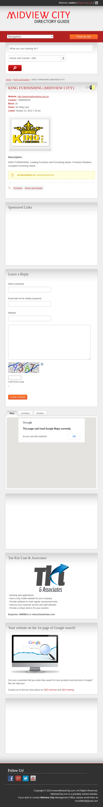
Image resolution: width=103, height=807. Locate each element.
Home (8, 80)
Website (12, 313)
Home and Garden (22, 80)
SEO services (50, 690)
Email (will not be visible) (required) (24, 298)
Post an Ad (84, 36)
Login (90, 3)
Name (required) (16, 284)
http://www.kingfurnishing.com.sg (33, 96)
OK (74, 436)
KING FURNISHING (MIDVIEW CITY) (41, 88)
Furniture (18, 188)
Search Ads (15, 68)
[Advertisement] (51, 237)
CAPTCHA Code (16, 382)
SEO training (68, 690)
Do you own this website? (35, 436)
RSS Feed (96, 2)
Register (82, 3)
